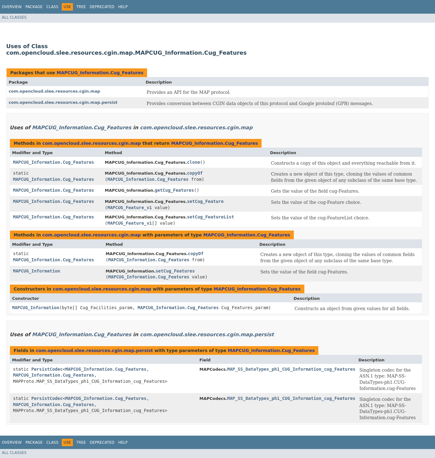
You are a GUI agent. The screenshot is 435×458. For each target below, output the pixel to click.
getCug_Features (174, 190)
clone (193, 162)
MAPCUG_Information (36, 270)
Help (123, 7)
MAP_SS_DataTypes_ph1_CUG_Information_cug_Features (291, 369)
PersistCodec (47, 369)
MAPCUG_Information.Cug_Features (99, 72)
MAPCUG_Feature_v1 (129, 207)
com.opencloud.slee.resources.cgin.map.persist (63, 102)
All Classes (14, 17)
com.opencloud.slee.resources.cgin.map (54, 91)
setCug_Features (175, 270)
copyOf (195, 173)
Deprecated (102, 7)
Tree (81, 7)
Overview (12, 7)
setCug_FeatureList (210, 216)
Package (34, 7)
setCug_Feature (205, 201)
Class (52, 7)
